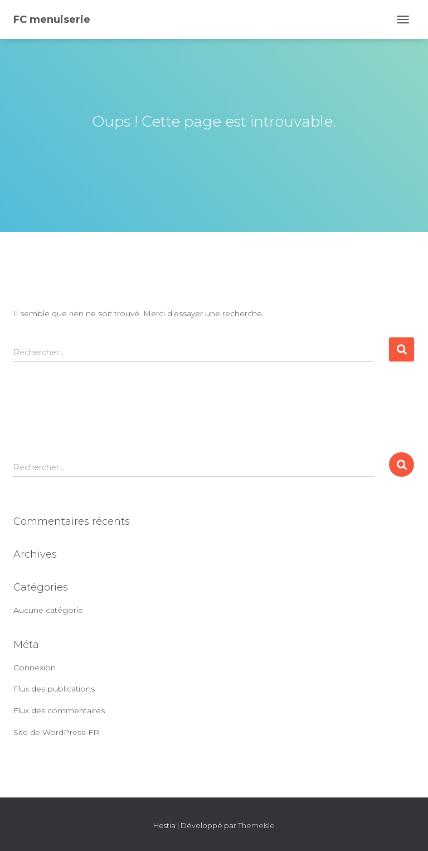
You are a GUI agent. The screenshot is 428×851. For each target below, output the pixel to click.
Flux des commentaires (59, 710)
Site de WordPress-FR (56, 732)
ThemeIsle (256, 825)
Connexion (34, 668)
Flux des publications (54, 689)
